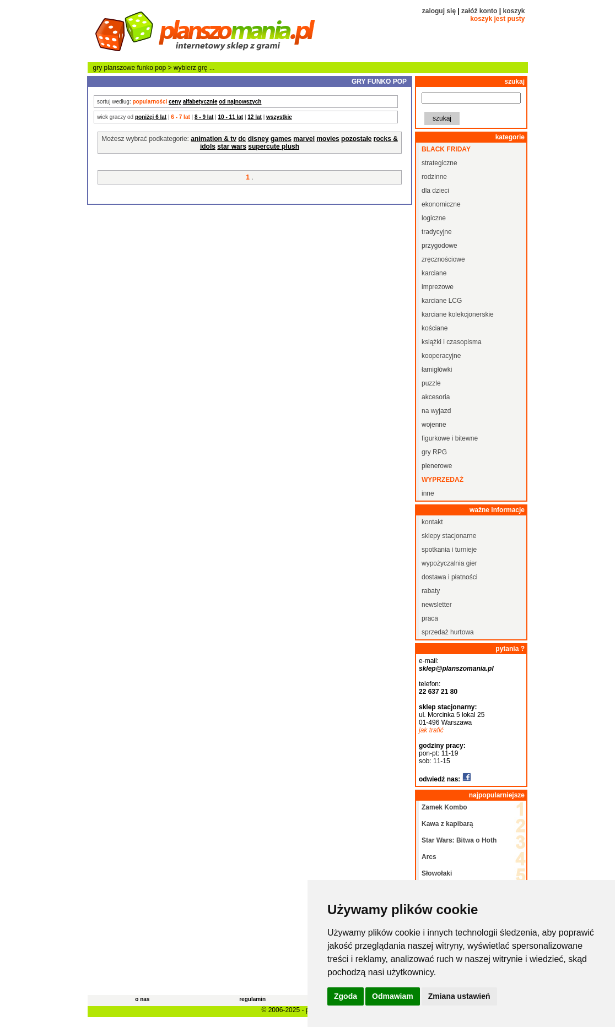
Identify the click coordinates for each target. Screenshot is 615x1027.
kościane (434, 328)
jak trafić (431, 730)
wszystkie (279, 117)
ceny (175, 102)
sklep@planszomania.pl (456, 668)
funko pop (151, 68)
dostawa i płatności (449, 577)
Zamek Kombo (444, 807)
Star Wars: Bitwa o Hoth (459, 840)
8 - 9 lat (204, 117)
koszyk (514, 11)
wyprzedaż (442, 479)
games (281, 139)
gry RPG (434, 452)
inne (428, 493)
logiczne (434, 218)
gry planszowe (114, 68)
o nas (142, 999)
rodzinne (434, 177)
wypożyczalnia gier (449, 563)
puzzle (431, 383)
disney (258, 139)
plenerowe (437, 466)
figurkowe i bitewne (450, 438)
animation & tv (213, 139)
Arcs (429, 857)
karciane (434, 273)
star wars (231, 146)
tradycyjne (437, 232)
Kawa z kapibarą (447, 824)
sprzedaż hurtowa (448, 632)
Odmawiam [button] (392, 996)
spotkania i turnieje (449, 549)
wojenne (434, 424)
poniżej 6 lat (150, 117)
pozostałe (356, 139)
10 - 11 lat (231, 117)
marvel (304, 139)
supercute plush (273, 146)
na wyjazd (436, 411)
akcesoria (436, 397)
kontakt (432, 522)
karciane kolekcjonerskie (458, 314)
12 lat (254, 117)
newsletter (437, 604)
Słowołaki (437, 873)
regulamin (252, 999)
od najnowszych (240, 102)
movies (327, 139)
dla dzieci (435, 190)
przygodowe (439, 245)
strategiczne (439, 163)
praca (430, 618)
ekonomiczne (441, 204)
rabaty (431, 591)
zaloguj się (439, 11)
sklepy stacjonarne (449, 536)
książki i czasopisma (452, 342)
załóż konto (479, 11)
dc (242, 139)
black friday (446, 149)
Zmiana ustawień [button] (459, 996)
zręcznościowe (443, 259)
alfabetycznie (200, 102)
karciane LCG (442, 301)
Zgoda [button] (345, 996)
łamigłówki (437, 369)
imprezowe (438, 287)
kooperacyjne (441, 356)
